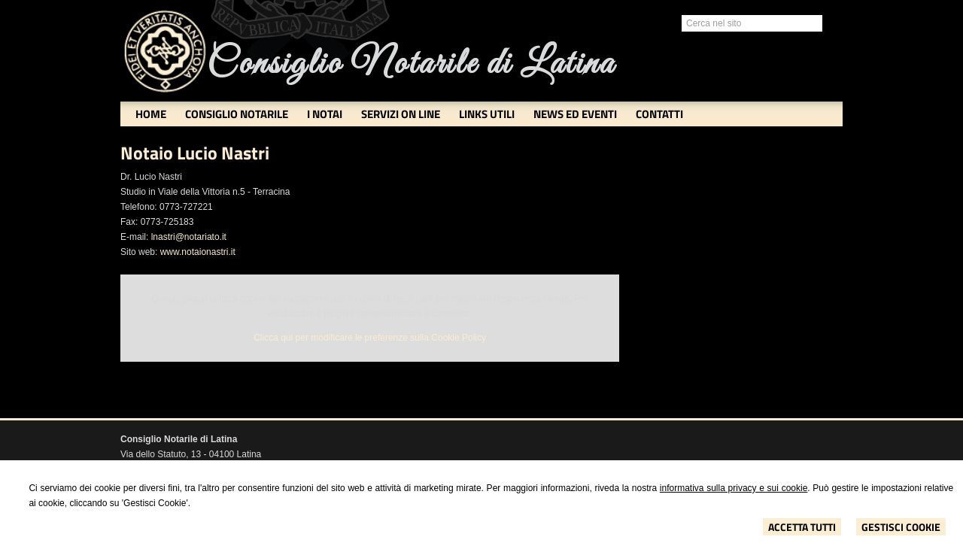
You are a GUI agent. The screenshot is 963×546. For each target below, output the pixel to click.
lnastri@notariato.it (188, 237)
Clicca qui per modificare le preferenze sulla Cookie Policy (370, 337)
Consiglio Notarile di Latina (411, 64)
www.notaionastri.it (197, 252)
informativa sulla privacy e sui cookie (734, 488)
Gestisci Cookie (900, 527)
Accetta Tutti (802, 527)
